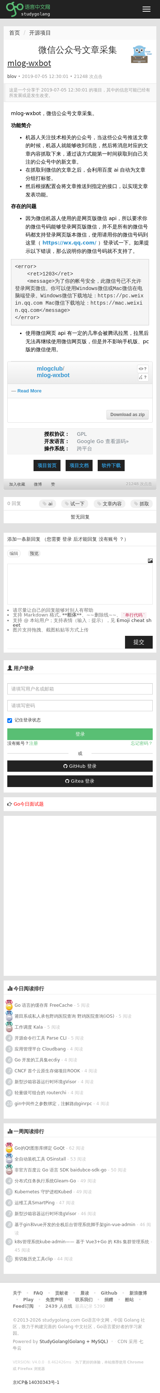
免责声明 (54, 1299)
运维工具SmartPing (35, 1202)
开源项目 (40, 33)
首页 (14, 33)
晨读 (84, 1293)
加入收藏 (17, 484)
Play (28, 1299)
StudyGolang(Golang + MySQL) (73, 1341)
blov (11, 76)
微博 (38, 484)
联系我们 (84, 1299)
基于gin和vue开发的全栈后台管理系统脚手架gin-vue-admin (75, 1224)
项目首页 (47, 465)
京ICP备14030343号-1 (36, 1382)
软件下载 (111, 465)
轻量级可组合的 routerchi (40, 1092)
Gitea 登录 (79, 781)
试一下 (75, 503)
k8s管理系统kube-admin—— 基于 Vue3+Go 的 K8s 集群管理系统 (82, 1241)
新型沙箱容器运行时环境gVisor (45, 1081)
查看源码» (117, 441)
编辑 (13, 553)
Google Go (90, 441)
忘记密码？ (142, 743)
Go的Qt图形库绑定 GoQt (40, 1148)
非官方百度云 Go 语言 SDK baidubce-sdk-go (60, 1170)
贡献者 (61, 1293)
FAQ (38, 1293)
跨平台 (84, 448)
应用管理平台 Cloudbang (40, 1049)
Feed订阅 (23, 1306)
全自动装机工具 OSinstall (40, 1159)
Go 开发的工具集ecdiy (37, 1060)
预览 (34, 553)
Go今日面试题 (28, 804)
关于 (17, 1293)
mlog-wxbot (53, 375)
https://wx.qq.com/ (69, 243)
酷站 (129, 1299)
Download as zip (127, 414)
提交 (138, 642)
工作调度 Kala (29, 1027)
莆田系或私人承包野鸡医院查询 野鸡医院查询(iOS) (64, 1016)
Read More (29, 391)
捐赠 (108, 1299)
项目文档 (79, 465)
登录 (67, 539)
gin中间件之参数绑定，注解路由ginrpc (54, 1103)
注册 (33, 743)
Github (109, 1293)
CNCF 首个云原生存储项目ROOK (47, 1070)
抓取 (141, 503)
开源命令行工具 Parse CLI (41, 1038)
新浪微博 (138, 1293)
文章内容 (109, 503)
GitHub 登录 (79, 766)
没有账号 (108, 539)
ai (47, 503)
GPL (82, 434)
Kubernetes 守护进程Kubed (43, 1191)
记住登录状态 (24, 720)
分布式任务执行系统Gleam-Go (45, 1180)
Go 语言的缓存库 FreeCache (44, 1005)
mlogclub (50, 368)
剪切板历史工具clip (34, 1258)
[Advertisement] (80, 896)
